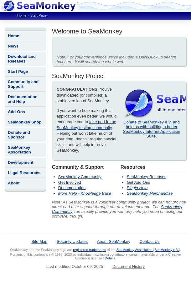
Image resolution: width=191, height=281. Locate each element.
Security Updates (72, 241)
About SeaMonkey (113, 241)
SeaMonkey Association (19, 149)
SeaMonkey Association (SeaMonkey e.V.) (148, 250)
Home (21, 15)
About (14, 183)
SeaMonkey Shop (25, 122)
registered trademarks (89, 250)
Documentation (71, 187)
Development (21, 162)
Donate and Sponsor (19, 134)
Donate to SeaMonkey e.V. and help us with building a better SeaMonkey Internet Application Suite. (151, 129)
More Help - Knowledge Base (84, 193)
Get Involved (69, 182)
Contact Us (150, 241)
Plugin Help (137, 187)
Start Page (18, 71)
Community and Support (23, 84)
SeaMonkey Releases (146, 176)
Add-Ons (16, 111)
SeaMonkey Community (79, 176)
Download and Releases (22, 58)
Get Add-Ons (138, 182)
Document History (128, 266)
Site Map (39, 241)
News (13, 46)
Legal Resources (24, 172)
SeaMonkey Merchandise (150, 193)
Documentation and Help (23, 99)
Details (110, 258)
